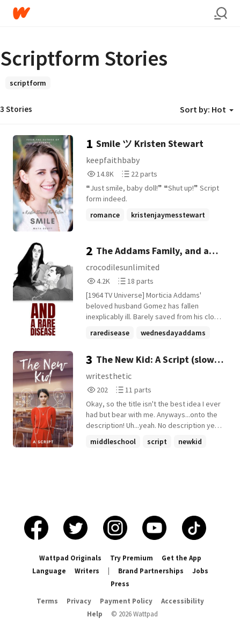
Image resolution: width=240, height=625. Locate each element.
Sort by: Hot (207, 109)
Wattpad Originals (70, 558)
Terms (47, 601)
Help (95, 614)
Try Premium (131, 558)
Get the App (181, 558)
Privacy (79, 601)
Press (120, 583)
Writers (87, 570)
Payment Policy (126, 601)
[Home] (113, 13)
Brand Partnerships (151, 570)
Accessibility (182, 601)
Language (49, 570)
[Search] (220, 13)
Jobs (200, 570)
